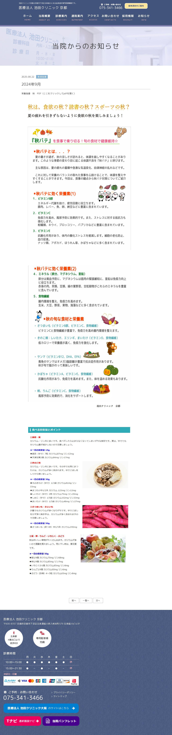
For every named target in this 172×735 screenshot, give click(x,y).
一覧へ (86, 600)
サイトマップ (60, 696)
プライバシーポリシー (64, 692)
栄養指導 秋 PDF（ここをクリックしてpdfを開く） (49, 93)
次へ (98, 600)
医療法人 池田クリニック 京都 (43, 7)
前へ (74, 600)
